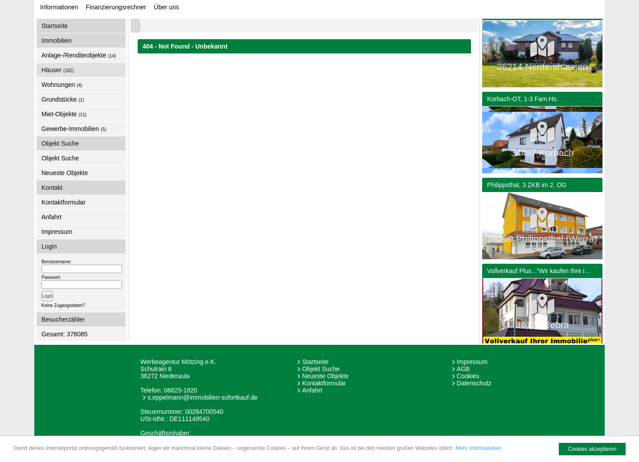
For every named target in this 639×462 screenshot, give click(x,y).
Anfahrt (51, 217)
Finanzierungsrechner (116, 7)
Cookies (468, 376)
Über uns (166, 7)
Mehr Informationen (478, 448)
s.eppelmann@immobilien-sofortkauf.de (202, 397)
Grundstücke (62, 99)
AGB (463, 368)
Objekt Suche (60, 158)
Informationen (59, 7)
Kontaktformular (63, 202)
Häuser (57, 70)
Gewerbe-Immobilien (73, 128)
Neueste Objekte (64, 172)
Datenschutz (474, 383)
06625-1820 (180, 390)
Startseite (54, 25)
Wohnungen (61, 84)
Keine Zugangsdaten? (63, 305)
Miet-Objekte (63, 114)
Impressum (56, 231)
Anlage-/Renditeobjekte (78, 55)
